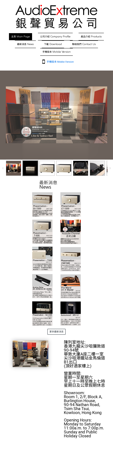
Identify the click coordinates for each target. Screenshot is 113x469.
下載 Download (53, 44)
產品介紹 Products (91, 36)
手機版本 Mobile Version (56, 52)
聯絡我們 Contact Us (84, 44)
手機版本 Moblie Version (60, 61)
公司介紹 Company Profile (55, 36)
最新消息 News (25, 44)
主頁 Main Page (20, 36)
